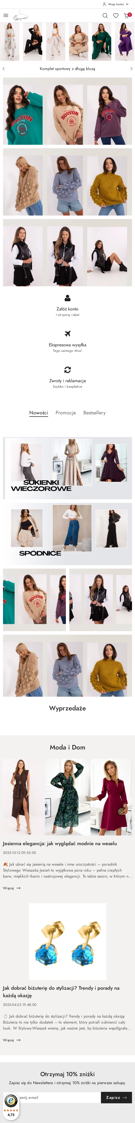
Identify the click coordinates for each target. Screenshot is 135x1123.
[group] (67, 41)
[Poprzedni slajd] (3, 69)
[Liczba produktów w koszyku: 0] (126, 15)
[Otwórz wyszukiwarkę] (105, 15)
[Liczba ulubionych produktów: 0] (115, 15)
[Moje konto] (115, 4)
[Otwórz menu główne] (6, 15)
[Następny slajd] (131, 69)
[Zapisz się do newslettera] (52, 1097)
